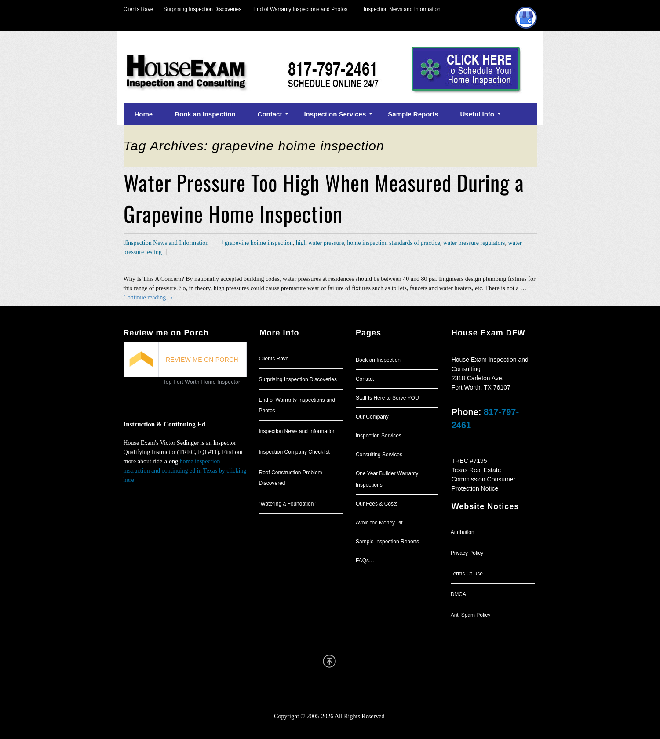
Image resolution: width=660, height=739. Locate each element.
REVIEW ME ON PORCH (202, 359)
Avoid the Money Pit (379, 523)
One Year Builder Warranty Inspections (387, 479)
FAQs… (365, 560)
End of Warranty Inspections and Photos (302, 9)
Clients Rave (138, 9)
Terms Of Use (467, 574)
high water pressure (320, 243)
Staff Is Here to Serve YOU (387, 398)
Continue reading (149, 297)
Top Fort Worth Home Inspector (202, 382)
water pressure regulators (474, 243)
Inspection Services (378, 436)
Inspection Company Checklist (294, 452)
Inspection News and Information (402, 9)
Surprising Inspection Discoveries (197, 9)
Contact (365, 379)
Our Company (372, 417)
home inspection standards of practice (393, 243)
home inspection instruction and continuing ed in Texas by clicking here (185, 470)
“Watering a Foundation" (287, 504)
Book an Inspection (378, 360)
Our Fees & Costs (376, 504)
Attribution (462, 532)
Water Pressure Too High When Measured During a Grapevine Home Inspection (324, 198)
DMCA (458, 594)
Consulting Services (379, 454)
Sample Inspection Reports (387, 542)
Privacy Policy (467, 553)
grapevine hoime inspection (259, 243)
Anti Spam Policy (471, 615)
